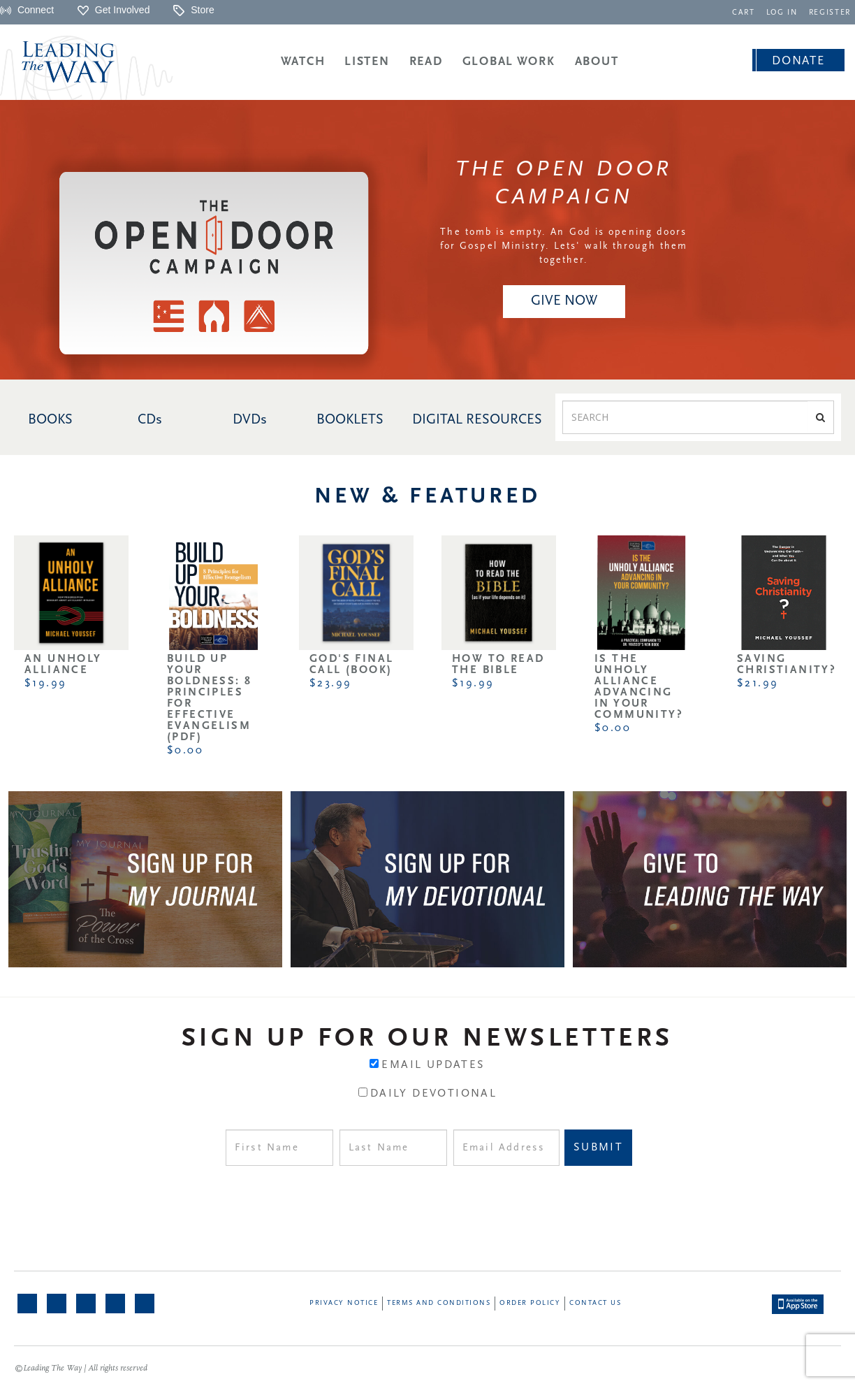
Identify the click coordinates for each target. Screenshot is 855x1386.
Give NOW (564, 301)
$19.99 (45, 683)
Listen (366, 62)
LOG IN (782, 13)
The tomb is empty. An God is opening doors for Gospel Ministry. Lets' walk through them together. (563, 246)
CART (743, 13)
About (597, 62)
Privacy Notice (343, 1303)
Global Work (508, 62)
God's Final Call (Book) (351, 665)
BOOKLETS (349, 420)
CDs (150, 420)
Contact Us (595, 1303)
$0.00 (185, 750)
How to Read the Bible (498, 665)
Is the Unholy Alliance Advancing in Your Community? (638, 687)
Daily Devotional (433, 1093)
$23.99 (330, 683)
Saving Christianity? (786, 665)
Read (426, 62)
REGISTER (830, 13)
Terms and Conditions (438, 1303)
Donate (798, 61)
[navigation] (743, 11)
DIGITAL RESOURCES (477, 420)
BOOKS (50, 420)
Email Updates (433, 1065)
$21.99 (757, 683)
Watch (303, 62)
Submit (598, 1147)
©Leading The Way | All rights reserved (81, 1368)
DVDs (250, 420)
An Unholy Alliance (63, 665)
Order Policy (529, 1303)
